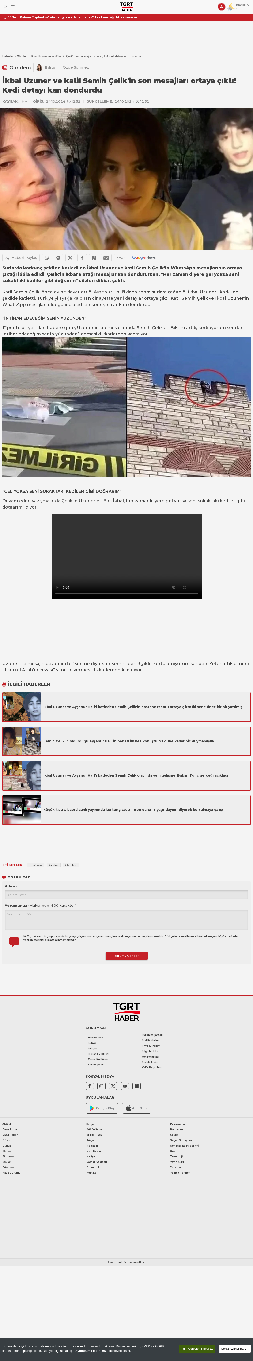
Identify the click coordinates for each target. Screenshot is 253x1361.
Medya (90, 1156)
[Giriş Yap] (222, 7)
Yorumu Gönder (126, 955)
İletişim (92, 1048)
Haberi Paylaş (21, 257)
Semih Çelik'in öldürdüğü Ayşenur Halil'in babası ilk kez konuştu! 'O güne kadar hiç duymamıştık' (129, 741)
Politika (91, 1172)
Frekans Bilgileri (98, 1053)
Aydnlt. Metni (150, 1062)
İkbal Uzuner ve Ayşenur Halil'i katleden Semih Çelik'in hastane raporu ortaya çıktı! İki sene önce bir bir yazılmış (142, 707)
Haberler (8, 56)
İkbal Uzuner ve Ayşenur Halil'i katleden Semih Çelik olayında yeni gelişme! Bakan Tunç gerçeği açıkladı (136, 775)
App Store (136, 1108)
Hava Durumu (11, 1172)
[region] (126, 1349)
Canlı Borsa (10, 1129)
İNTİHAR (13, 318)
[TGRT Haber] (126, 6)
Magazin (92, 1145)
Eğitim (6, 1151)
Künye (92, 1043)
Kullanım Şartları (152, 1035)
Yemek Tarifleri (180, 1172)
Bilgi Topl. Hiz (151, 1051)
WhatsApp (14, 304)
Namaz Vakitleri (96, 1161)
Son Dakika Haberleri (184, 1145)
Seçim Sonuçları (181, 1140)
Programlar (178, 1124)
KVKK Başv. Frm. (152, 1067)
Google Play (102, 1108)
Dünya (6, 1145)
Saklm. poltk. (96, 1064)
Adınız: (11, 886)
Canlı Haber (10, 1134)
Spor (173, 1151)
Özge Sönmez (76, 67)
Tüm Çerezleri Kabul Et (197, 1348)
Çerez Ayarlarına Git (234, 1348)
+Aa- (121, 257)
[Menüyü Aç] (13, 6)
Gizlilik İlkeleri (150, 1040)
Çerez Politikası (98, 1059)
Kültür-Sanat (94, 1129)
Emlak (6, 1161)
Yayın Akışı (177, 1161)
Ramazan (176, 1129)
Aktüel (6, 1124)
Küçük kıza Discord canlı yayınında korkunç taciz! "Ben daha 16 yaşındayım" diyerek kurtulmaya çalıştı (133, 810)
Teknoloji (176, 1156)
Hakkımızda (95, 1037)
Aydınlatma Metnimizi (91, 1351)
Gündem (22, 56)
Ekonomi (8, 1156)
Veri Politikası (150, 1056)
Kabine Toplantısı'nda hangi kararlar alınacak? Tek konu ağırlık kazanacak (79, 17)
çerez (79, 1346)
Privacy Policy (151, 1045)
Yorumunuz (40, 905)
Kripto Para (94, 1134)
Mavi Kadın (93, 1151)
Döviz (6, 1140)
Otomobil (92, 1167)
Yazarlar (175, 1167)
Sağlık (174, 1134)
